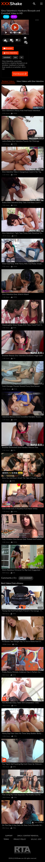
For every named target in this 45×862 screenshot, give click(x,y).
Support (8, 836)
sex (15, 57)
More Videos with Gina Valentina (30, 81)
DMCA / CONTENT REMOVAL (28, 836)
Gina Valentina (10, 53)
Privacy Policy (20, 839)
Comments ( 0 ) (8, 578)
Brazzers (8, 48)
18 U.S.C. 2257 (36, 839)
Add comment (25, 578)
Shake (11, 3)
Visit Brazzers (20, 74)
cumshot (7, 57)
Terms (6, 839)
